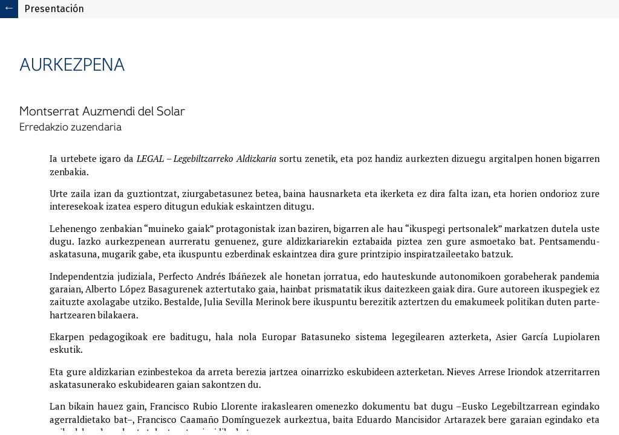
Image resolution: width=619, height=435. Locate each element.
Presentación (54, 8)
